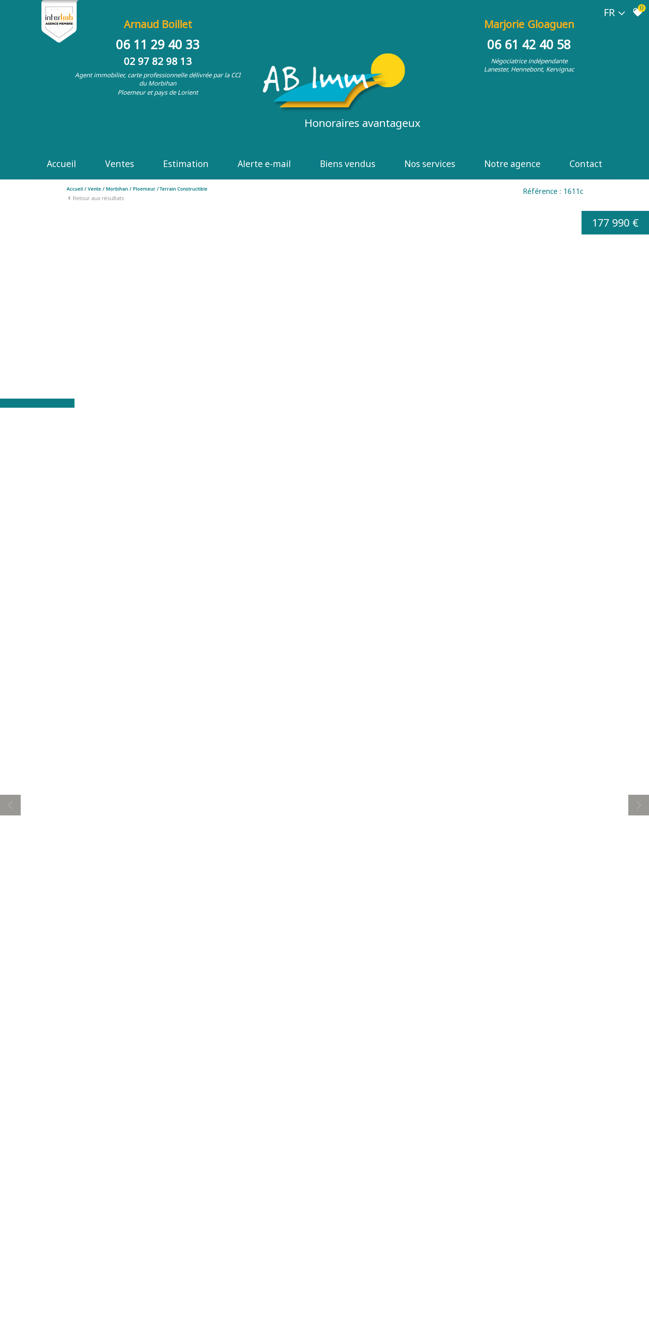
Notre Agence (512, 164)
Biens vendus (347, 164)
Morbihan (117, 189)
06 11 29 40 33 (158, 44)
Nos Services (429, 164)
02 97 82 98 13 (158, 61)
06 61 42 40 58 (529, 44)
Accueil (61, 164)
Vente (94, 189)
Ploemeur (144, 189)
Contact (586, 164)
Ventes (119, 164)
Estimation (186, 164)
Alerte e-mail (264, 164)
